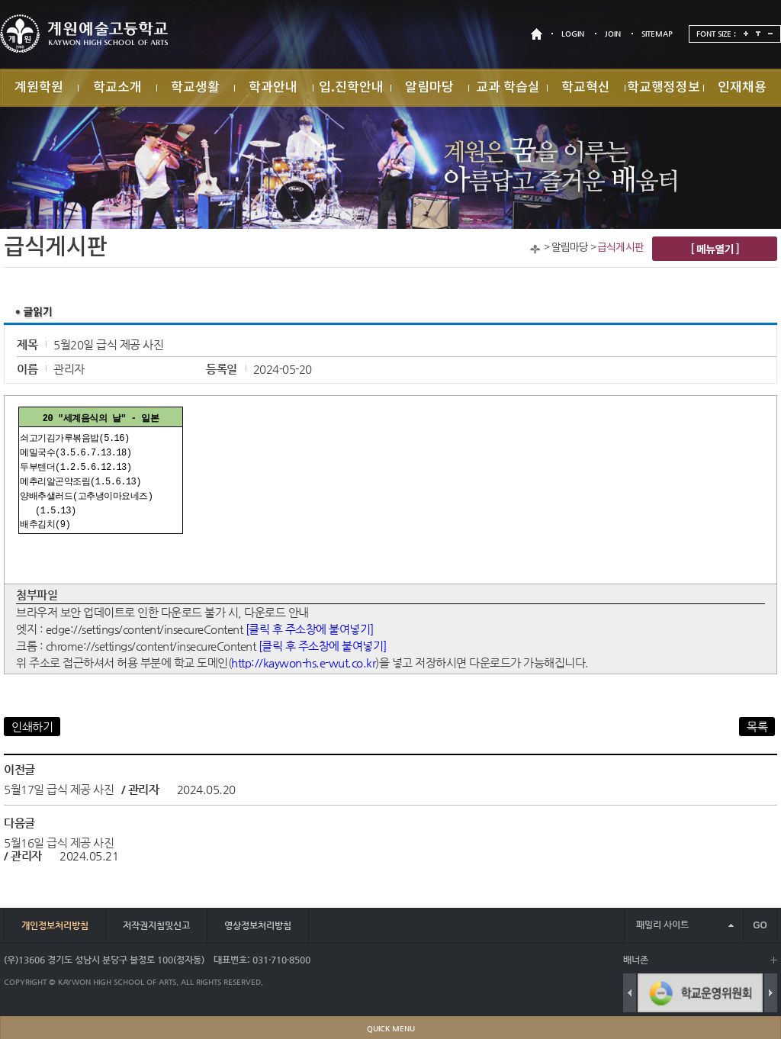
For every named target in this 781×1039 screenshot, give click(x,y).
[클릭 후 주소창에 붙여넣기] (310, 628)
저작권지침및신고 (156, 925)
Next (770, 992)
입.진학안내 (351, 87)
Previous (629, 992)
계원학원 (38, 87)
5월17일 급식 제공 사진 (59, 789)
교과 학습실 (508, 87)
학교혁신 (585, 87)
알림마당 (429, 87)
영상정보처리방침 (257, 925)
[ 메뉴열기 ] (714, 248)
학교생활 (195, 87)
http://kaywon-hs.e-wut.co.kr (303, 662)
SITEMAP (657, 34)
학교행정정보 (663, 87)
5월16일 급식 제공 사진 (59, 842)
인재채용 (742, 87)
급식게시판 (620, 248)
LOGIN (572, 34)
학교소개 (117, 87)
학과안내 (273, 87)
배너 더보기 (773, 960)
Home (535, 249)
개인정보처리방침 (54, 925)
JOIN (613, 34)
